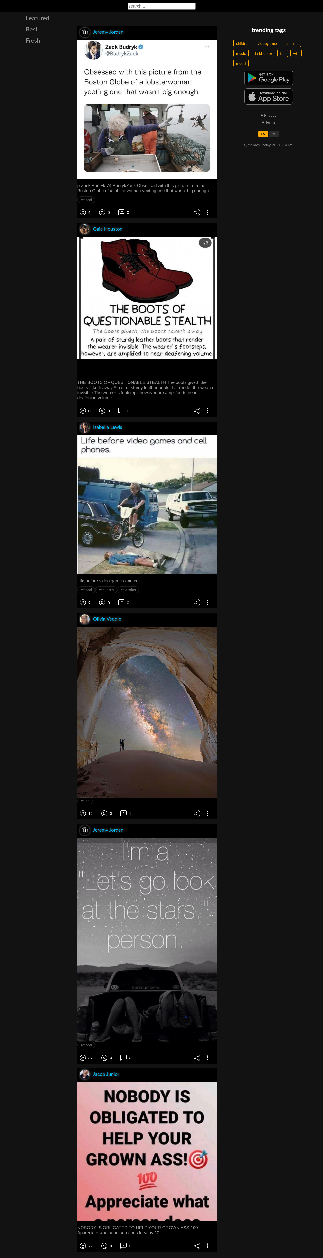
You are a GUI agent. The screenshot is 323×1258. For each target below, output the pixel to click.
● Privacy (269, 115)
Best (32, 29)
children (243, 43)
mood (241, 63)
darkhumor (263, 53)
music (241, 53)
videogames (268, 43)
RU (274, 134)
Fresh (33, 40)
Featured (37, 17)
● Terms (268, 122)
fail (282, 53)
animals (292, 43)
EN (263, 134)
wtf (296, 53)
